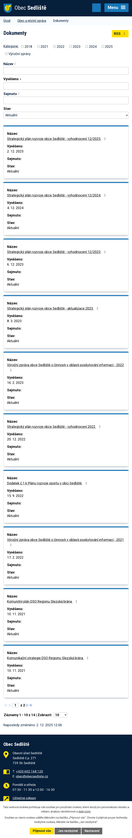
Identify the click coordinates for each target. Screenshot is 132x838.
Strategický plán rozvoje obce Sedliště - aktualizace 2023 (53, 308)
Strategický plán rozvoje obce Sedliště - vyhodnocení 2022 (54, 427)
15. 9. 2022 (15, 496)
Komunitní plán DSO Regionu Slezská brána (43, 601)
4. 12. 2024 (15, 208)
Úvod (6, 21)
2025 (109, 47)
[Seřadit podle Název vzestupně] (15, 63)
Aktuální (13, 171)
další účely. (84, 811)
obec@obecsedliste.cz (32, 776)
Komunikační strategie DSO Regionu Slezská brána (48, 658)
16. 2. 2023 (15, 383)
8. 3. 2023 (14, 321)
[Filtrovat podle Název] (66, 71)
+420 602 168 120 (29, 771)
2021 (44, 47)
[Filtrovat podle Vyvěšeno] (66, 86)
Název (8, 64)
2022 (60, 47)
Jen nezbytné (68, 831)
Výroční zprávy (20, 54)
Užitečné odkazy (24, 798)
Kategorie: (11, 46)
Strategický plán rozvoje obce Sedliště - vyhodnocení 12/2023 (57, 252)
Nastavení (92, 831)
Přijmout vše (42, 831)
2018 (28, 47)
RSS (120, 34)
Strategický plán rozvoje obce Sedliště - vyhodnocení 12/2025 (57, 139)
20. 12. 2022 (16, 439)
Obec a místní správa (31, 21)
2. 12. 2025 (15, 151)
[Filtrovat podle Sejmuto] (66, 100)
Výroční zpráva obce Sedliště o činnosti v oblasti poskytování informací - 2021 (65, 542)
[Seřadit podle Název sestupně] (15, 64)
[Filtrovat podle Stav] (66, 115)
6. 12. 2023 (15, 264)
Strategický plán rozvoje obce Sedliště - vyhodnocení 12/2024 (57, 195)
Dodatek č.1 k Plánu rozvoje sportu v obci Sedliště (48, 483)
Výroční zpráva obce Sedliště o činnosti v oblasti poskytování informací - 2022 (65, 367)
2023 (76, 47)
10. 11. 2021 (16, 614)
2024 (93, 47)
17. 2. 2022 (15, 557)
